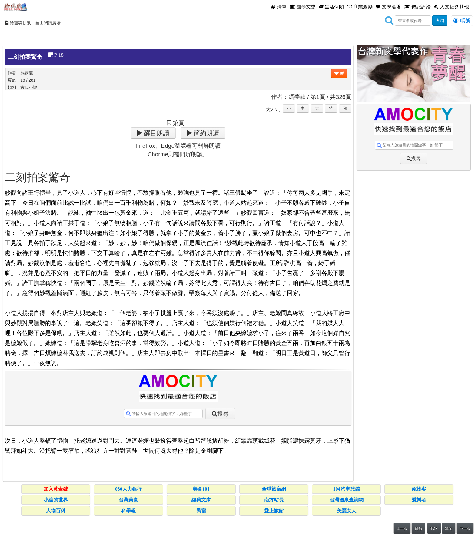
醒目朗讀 (155, 133)
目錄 (418, 528)
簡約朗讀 (205, 133)
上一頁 (402, 528)
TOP (434, 528)
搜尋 (223, 414)
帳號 (461, 20)
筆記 (448, 528)
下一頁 (465, 528)
